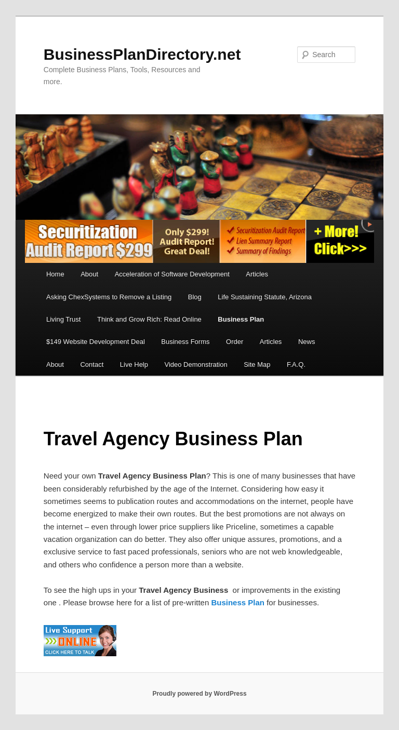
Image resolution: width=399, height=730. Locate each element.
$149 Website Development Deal (95, 342)
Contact (91, 364)
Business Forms (185, 342)
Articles (257, 274)
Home (55, 274)
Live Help (134, 364)
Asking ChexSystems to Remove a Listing (108, 297)
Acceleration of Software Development (172, 274)
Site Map (257, 364)
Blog (195, 297)
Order (234, 342)
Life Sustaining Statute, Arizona (265, 297)
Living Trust (63, 319)
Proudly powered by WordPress (199, 693)
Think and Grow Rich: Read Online (149, 319)
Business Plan (241, 319)
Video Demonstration (195, 364)
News (306, 342)
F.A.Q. (296, 364)
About (89, 274)
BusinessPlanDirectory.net (142, 54)
